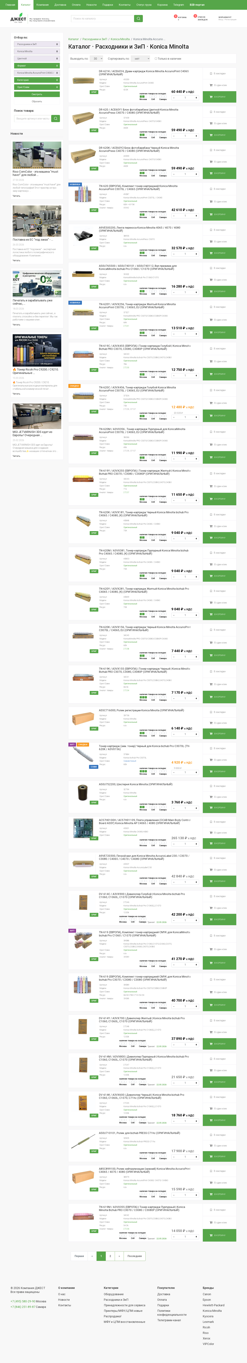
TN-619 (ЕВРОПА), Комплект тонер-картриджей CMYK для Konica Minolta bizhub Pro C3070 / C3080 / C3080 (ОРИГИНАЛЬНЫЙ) (145, 978)
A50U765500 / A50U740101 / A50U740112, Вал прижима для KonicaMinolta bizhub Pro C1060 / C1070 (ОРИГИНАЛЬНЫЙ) (138, 267)
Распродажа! (112, 1316)
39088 (126, 998)
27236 (126, 1229)
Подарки (107, 4)
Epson (207, 1299)
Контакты (125, 4)
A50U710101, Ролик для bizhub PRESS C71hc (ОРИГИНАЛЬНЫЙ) (139, 1133)
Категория (23, 80)
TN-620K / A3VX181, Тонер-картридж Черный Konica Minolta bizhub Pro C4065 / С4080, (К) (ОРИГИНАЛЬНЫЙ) (144, 514)
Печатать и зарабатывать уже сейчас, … (32, 302)
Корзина (162, 4)
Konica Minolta (24, 51)
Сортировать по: (119, 58)
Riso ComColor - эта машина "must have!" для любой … (35, 173)
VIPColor (208, 1344)
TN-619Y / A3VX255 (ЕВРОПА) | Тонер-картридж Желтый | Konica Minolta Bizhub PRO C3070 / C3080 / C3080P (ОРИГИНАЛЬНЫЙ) (145, 472)
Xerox (206, 1338)
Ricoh (206, 1327)
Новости (91, 4)
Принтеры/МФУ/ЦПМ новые (123, 1310)
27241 (126, 326)
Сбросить (37, 101)
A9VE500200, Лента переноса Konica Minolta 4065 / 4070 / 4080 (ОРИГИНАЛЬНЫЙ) (139, 229)
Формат (21, 65)
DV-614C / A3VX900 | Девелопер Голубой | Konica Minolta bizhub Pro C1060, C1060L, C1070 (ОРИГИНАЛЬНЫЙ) (142, 896)
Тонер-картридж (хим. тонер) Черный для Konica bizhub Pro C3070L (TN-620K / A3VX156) (144, 748)
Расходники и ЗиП (27, 44)
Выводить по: (79, 58)
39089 (126, 957)
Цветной (22, 58)
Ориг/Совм (23, 87)
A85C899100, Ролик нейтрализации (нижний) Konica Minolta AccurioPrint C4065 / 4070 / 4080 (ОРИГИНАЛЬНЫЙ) (144, 1170)
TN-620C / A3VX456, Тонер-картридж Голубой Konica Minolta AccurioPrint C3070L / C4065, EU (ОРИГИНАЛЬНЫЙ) (137, 389)
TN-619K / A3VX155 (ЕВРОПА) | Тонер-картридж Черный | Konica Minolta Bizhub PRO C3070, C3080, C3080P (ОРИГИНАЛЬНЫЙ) (144, 670)
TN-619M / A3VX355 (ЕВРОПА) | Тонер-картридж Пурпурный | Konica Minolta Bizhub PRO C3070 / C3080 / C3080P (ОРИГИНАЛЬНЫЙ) (142, 1208)
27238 (126, 649)
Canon (207, 1294)
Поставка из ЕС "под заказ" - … (33, 239)
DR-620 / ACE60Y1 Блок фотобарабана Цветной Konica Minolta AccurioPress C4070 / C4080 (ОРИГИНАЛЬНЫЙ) (138, 111)
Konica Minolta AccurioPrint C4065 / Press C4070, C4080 (38, 73)
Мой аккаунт (225, 17)
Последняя (135, 1256)
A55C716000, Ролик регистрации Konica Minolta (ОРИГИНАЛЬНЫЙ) (141, 710)
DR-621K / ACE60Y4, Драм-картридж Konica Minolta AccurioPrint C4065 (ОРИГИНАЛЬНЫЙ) (144, 73)
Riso (205, 1333)
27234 (126, 690)
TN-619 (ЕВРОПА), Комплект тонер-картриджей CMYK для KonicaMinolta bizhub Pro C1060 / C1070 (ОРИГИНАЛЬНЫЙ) (144, 934)
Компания (42, 4)
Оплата (76, 4)
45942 (126, 208)
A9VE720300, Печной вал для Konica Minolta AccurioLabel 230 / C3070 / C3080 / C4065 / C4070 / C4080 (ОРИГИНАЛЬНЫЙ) (144, 857)
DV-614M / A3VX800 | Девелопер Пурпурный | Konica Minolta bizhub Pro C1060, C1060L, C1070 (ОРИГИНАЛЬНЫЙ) (144, 1058)
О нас (61, 1294)
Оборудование (114, 1294)
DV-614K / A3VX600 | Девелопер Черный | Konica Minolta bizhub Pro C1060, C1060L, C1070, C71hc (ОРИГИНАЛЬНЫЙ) (141, 1096)
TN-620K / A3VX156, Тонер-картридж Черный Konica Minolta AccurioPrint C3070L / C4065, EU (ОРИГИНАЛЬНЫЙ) (145, 629)
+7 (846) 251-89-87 (23, 1307)
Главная (10, 4)
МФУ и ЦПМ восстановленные (124, 1321)
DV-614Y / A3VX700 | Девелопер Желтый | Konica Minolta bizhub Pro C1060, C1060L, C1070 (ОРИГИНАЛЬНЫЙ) (142, 1020)
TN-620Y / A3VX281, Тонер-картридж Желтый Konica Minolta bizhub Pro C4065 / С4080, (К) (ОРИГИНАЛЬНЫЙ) (144, 590)
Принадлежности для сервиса (124, 1305)
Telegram (178, 4)
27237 (126, 492)
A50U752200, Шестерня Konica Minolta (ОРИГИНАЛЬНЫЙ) (136, 784)
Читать (16, 196)
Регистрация (230, 20)
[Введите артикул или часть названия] (33, 118)
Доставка (60, 4)
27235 (126, 367)
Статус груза (143, 4)
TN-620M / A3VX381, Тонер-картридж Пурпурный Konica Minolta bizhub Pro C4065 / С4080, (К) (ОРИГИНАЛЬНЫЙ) (143, 552)
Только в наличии (169, 58)
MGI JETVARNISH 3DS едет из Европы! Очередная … (32, 433)
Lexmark (208, 1321)
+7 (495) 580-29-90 (23, 1301)
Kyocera (208, 1316)
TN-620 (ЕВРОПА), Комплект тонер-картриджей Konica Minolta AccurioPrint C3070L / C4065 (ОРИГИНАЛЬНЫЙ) (138, 188)
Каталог (26, 4)
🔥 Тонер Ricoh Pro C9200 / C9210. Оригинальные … (36, 371)
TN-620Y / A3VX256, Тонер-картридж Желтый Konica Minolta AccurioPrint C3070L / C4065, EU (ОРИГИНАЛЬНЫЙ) (137, 306)
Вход (221, 20)
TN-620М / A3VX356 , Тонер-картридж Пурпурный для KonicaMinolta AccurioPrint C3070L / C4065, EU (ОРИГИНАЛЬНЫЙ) (142, 431)
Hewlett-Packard (213, 1305)
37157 (133, 409)
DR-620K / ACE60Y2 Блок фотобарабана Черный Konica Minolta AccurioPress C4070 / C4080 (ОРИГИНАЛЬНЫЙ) (139, 149)
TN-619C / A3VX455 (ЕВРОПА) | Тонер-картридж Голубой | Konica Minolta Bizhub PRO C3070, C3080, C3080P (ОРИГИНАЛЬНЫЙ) (145, 347)
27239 (126, 409)
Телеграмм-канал (169, 1320)
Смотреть (37, 94)
